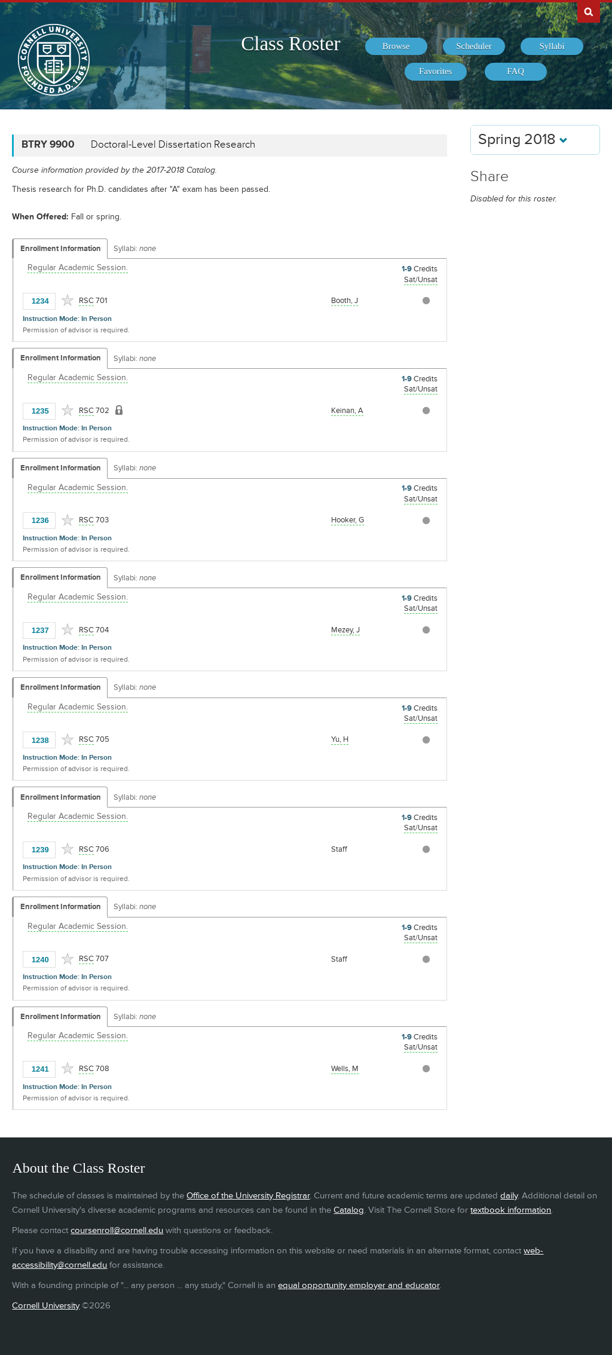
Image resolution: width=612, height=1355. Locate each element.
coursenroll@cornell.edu (117, 1230)
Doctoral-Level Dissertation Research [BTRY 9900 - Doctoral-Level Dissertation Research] (173, 145)
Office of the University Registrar (248, 1195)
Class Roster (290, 43)
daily (509, 1195)
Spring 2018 (523, 139)
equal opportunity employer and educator (358, 1285)
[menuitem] (396, 47)
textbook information (510, 1210)
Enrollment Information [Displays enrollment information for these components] (60, 248)
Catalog (348, 1210)
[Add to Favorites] (67, 300)
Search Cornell (588, 11)
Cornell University (45, 1305)
